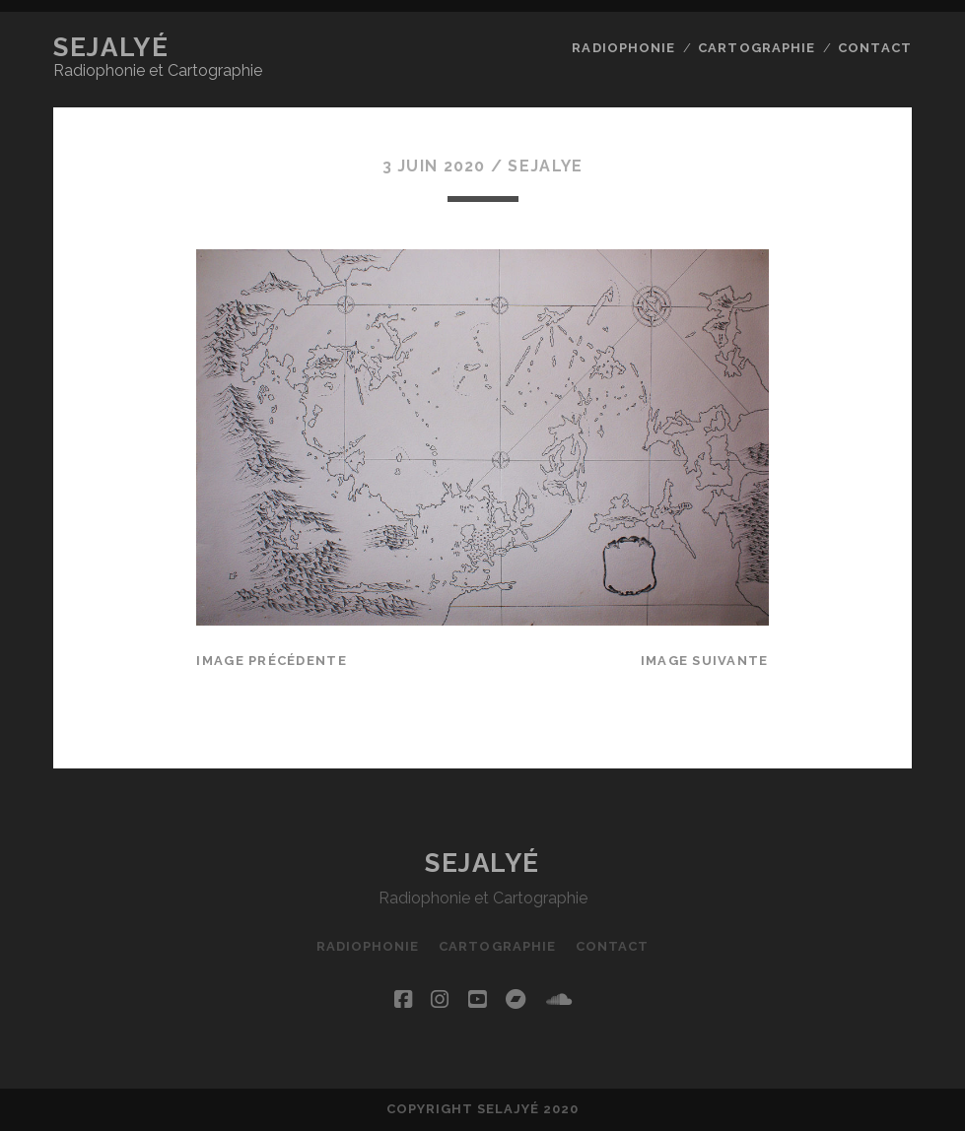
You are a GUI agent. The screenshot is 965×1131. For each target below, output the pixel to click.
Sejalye (545, 166)
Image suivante (705, 660)
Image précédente (271, 660)
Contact (874, 47)
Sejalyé (111, 47)
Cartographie (756, 47)
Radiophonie (623, 47)
